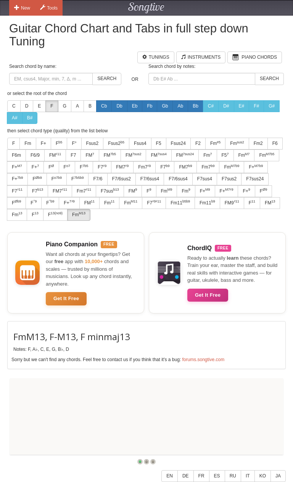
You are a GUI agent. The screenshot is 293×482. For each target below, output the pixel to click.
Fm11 (180, 202)
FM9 (232, 202)
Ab (180, 106)
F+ (43, 143)
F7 (73, 155)
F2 (198, 143)
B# (30, 117)
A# (15, 117)
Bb (195, 106)
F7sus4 (204, 179)
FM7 (122, 167)
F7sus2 (229, 179)
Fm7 (144, 167)
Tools (49, 8)
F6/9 (35, 155)
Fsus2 (92, 143)
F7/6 (97, 179)
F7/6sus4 (149, 179)
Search (106, 78)
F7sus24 (255, 179)
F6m (16, 155)
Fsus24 (178, 143)
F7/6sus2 (121, 179)
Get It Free (66, 298)
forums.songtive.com (203, 359)
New (22, 8)
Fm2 (258, 143)
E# (242, 106)
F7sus (110, 191)
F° (74, 143)
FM (55, 155)
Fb (149, 106)
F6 (275, 143)
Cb (104, 106)
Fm (27, 143)
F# (256, 106)
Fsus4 (140, 143)
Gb (165, 106)
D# (226, 106)
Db (119, 106)
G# (272, 106)
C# (211, 106)
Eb (135, 106)
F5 (158, 143)
